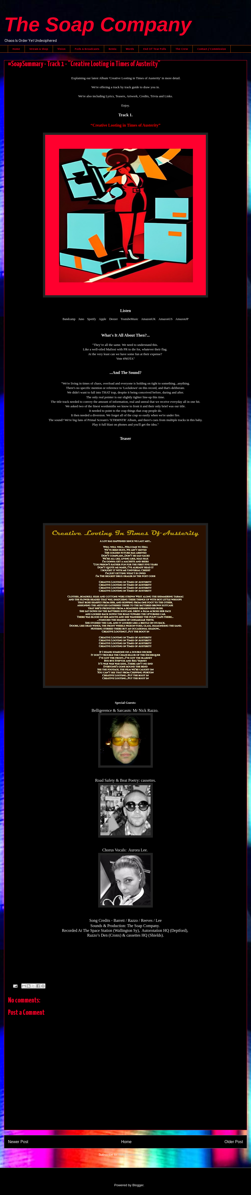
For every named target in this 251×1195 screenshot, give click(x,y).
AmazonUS (166, 319)
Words (130, 49)
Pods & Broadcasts (87, 49)
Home (16, 49)
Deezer (113, 319)
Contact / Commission (211, 49)
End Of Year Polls (154, 49)
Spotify (91, 319)
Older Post (233, 1142)
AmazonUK (148, 319)
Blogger (137, 1185)
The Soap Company (98, 24)
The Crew (181, 49)
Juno (81, 319)
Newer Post (18, 1142)
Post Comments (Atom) (135, 1154)
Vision (61, 49)
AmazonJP (182, 319)
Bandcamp (68, 319)
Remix (112, 49)
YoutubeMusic (129, 319)
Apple (102, 319)
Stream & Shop (38, 49)
